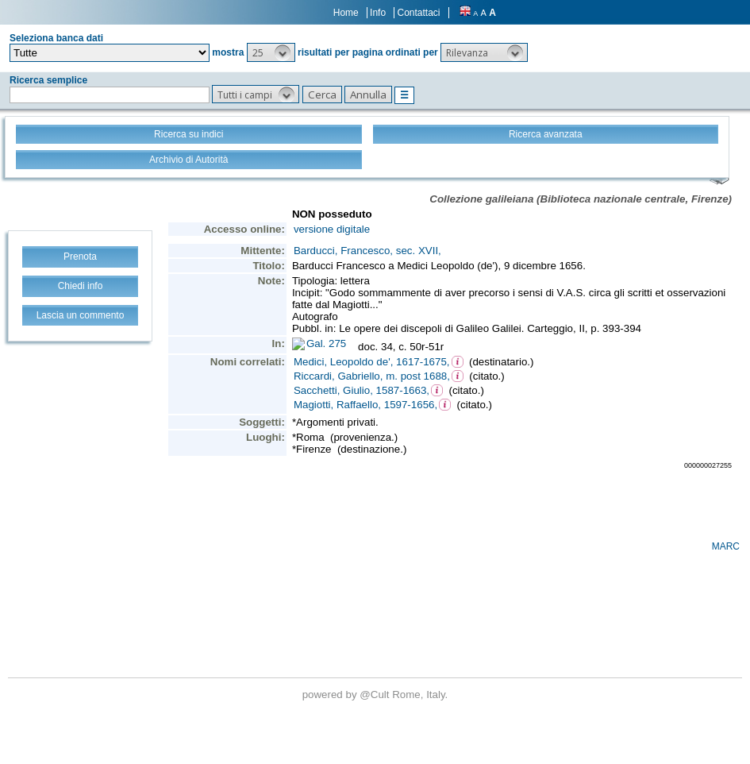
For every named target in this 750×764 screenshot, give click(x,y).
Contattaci (418, 12)
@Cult (376, 694)
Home (346, 12)
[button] (271, 52)
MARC (726, 546)
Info (378, 12)
